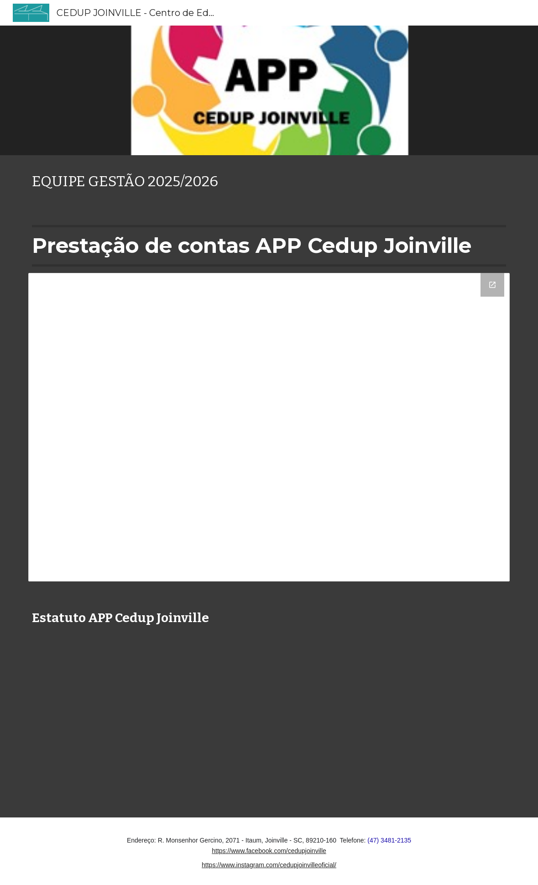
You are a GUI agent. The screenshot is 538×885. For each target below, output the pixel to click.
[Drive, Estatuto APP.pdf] (248, 719)
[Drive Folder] (269, 427)
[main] (269, 181)
